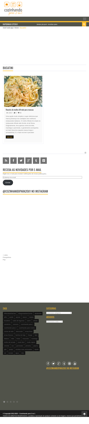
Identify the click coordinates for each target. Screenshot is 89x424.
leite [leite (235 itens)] (12, 339)
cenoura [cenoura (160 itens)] (15, 324)
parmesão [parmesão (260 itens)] (19, 346)
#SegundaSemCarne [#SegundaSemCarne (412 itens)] (25, 313)
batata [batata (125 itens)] (31, 317)
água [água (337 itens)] (17, 353)
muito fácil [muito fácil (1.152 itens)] (21, 342)
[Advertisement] (44, 46)
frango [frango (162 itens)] (30, 335)
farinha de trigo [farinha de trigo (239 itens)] (20, 335)
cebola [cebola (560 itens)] (35, 321)
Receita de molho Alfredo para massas (20, 109)
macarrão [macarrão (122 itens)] (25, 339)
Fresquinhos (7, 257)
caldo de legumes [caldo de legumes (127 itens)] (18, 321)
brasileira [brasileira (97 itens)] (7, 321)
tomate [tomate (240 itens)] (10, 353)
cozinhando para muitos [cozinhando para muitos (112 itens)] (27, 328)
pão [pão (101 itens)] (5, 349)
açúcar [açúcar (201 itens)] (18, 317)
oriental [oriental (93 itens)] (6, 346)
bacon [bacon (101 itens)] (25, 317)
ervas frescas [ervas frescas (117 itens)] (8, 335)
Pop (4, 260)
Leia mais (9, 137)
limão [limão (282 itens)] (18, 339)
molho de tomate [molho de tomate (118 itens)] (9, 342)
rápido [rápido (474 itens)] (36, 349)
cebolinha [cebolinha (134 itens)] (7, 324)
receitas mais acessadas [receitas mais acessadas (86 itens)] (23, 349)
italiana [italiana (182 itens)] (6, 339)
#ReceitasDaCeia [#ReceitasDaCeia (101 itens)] (10, 313)
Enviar (7, 182)
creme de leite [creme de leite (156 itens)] (9, 331)
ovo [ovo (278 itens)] (12, 346)
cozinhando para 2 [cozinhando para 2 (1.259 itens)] (10, 328)
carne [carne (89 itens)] (29, 321)
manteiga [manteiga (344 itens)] (34, 339)
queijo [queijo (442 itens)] (11, 349)
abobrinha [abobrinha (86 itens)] (38, 313)
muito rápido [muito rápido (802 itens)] (31, 342)
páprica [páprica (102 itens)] (35, 346)
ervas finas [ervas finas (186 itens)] (28, 331)
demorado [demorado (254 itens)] (19, 331)
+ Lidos (5, 255)
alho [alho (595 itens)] (5, 317)
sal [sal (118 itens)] (5, 353)
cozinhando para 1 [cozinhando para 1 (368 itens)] (27, 324)
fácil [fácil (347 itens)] (36, 335)
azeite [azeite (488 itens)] (11, 317)
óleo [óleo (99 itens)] (22, 353)
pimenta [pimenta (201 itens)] (28, 346)
